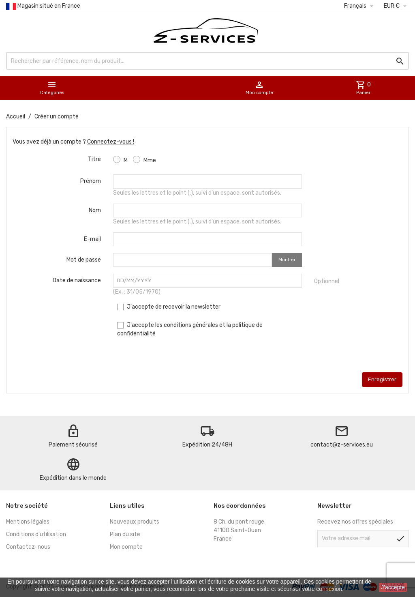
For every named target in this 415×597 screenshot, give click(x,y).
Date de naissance (77, 280)
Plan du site (125, 534)
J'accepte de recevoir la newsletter (168, 306)
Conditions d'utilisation (36, 534)
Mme (144, 160)
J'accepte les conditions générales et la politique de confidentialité (190, 329)
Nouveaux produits (134, 521)
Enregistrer (382, 379)
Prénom (90, 181)
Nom (95, 210)
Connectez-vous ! (110, 141)
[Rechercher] (207, 61)
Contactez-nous (28, 546)
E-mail (92, 239)
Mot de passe (83, 259)
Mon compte (126, 546)
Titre (94, 159)
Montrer (286, 259)
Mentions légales (27, 521)
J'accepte (393, 587)
